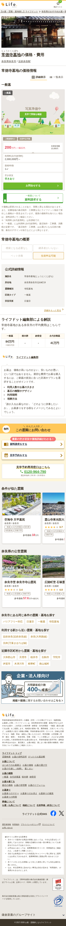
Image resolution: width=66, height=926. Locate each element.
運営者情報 (6, 824)
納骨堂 (33, 777)
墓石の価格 (7, 785)
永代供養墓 (15, 777)
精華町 (31, 663)
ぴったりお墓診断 (36, 757)
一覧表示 (56, 77)
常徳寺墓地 (11, 55)
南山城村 (44, 663)
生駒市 (45, 657)
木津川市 (19, 663)
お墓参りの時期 (9, 797)
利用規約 (15, 824)
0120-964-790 (33, 472)
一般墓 (41, 621)
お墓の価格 (28, 765)
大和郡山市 (9, 657)
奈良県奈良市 (8, 61)
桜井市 (34, 657)
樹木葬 (25, 777)
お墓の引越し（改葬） (12, 768)
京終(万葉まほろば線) (15, 643)
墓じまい (29, 768)
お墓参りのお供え (28, 793)
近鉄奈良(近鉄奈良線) (15, 636)
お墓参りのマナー (10, 793)
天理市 (23, 657)
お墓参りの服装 (46, 793)
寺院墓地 (54, 621)
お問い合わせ (7, 828)
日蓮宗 (30, 621)
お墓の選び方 (40, 765)
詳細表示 (39, 77)
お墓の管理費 (20, 785)
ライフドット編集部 (27, 357)
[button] (33, 197)
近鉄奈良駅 (24, 61)
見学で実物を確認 (33, 114)
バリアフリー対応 (13, 621)
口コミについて (48, 824)
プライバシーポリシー (31, 824)
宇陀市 (56, 657)
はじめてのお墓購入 (11, 765)
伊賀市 (6, 663)
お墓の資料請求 (19, 757)
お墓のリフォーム (36, 785)
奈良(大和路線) (39, 636)
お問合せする (43, 185)
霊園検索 (6, 757)
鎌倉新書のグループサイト (19, 914)
